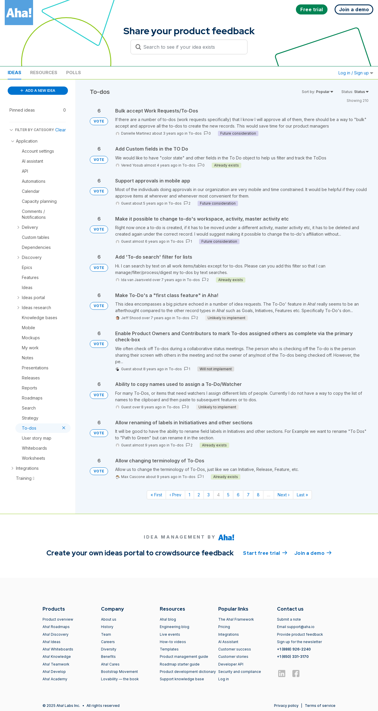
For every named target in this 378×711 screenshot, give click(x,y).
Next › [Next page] (283, 494)
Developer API (230, 664)
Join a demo (313, 553)
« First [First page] (156, 494)
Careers (108, 642)
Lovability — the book (120, 679)
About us (108, 619)
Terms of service (320, 705)
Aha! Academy (55, 679)
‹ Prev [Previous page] (175, 494)
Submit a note (289, 619)
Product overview (58, 619)
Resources (43, 72)
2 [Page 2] (199, 494)
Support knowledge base (182, 679)
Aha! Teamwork (56, 664)
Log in (223, 679)
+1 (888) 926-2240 (294, 649)
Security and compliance (239, 671)
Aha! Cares (110, 664)
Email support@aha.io (296, 626)
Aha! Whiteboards (58, 649)
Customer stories (233, 656)
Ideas (14, 72)
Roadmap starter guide (180, 664)
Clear (60, 130)
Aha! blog (168, 619)
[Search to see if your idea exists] (191, 46)
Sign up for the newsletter (299, 642)
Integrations (228, 634)
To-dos (195, 133)
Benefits (108, 656)
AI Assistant (228, 642)
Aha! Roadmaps (56, 626)
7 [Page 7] (248, 494)
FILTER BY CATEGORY (31, 130)
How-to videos (173, 642)
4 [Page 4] (218, 494)
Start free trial (265, 553)
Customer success (234, 649)
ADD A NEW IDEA (37, 90)
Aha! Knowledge (57, 656)
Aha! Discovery (56, 634)
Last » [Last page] (302, 494)
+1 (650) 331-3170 (293, 656)
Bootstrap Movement (119, 671)
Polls (73, 72)
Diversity (108, 649)
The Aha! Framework (236, 619)
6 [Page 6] (238, 494)
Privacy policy (286, 705)
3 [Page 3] (208, 494)
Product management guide (184, 656)
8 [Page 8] (258, 494)
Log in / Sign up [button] (355, 72)
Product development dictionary (188, 671)
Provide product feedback (300, 634)
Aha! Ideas (52, 642)
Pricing (224, 626)
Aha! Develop (54, 671)
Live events (170, 634)
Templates (169, 649)
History (107, 626)
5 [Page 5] (228, 494)
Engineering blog (174, 626)
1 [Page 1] (189, 494)
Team (106, 634)
